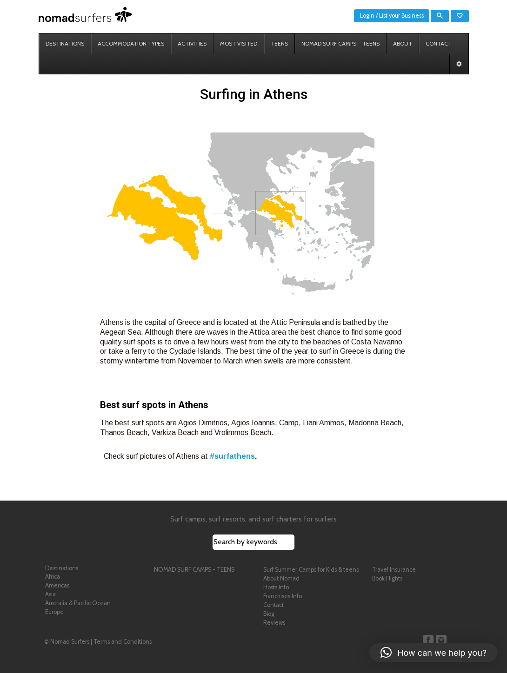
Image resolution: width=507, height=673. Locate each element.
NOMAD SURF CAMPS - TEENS (194, 569)
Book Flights (387, 578)
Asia (50, 594)
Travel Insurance (394, 569)
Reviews (274, 622)
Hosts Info (276, 587)
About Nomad (281, 578)
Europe (54, 611)
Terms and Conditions (122, 641)
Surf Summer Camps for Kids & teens (311, 569)
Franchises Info (282, 596)
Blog (268, 613)
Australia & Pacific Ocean (78, 603)
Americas (57, 585)
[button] (433, 652)
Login (367, 15)
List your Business (401, 15)
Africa (52, 576)
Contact (273, 604)
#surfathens (232, 456)
